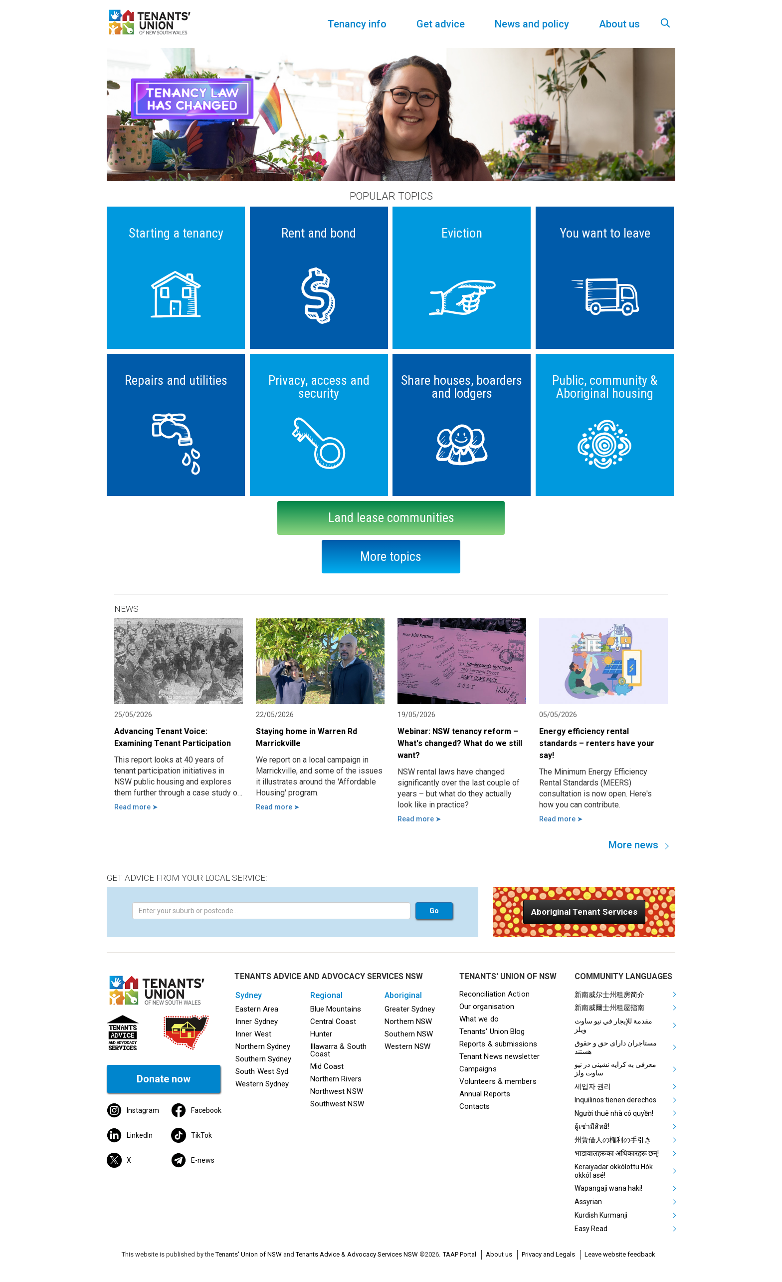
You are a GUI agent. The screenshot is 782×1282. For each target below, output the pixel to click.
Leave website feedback (620, 1254)
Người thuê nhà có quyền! (614, 1113)
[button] (584, 912)
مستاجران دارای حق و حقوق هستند (616, 1047)
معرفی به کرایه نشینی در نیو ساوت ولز (615, 1068)
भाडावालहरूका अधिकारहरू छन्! (617, 1153)
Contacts (474, 1106)
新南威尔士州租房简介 (609, 995)
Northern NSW (408, 1021)
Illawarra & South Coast (338, 1050)
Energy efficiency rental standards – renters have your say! (596, 743)
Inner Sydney (256, 1021)
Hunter (321, 1033)
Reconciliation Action (494, 994)
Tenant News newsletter (499, 1056)
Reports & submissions (498, 1043)
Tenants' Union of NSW (248, 1254)
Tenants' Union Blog (492, 1031)
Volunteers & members (498, 1081)
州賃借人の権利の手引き (613, 1140)
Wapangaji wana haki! (608, 1188)
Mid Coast (327, 1066)
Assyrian (588, 1202)
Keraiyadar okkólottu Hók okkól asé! (614, 1171)
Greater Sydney (410, 1009)
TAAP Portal (459, 1254)
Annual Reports (484, 1093)
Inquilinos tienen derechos (615, 1100)
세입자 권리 (593, 1086)
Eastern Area (256, 1009)
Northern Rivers (336, 1078)
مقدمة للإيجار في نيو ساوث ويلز (613, 1025)
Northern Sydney (262, 1046)
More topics (390, 556)
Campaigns (478, 1068)
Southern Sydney (263, 1058)
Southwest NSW (337, 1103)
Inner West (253, 1033)
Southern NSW (409, 1033)
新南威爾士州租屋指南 (609, 1008)
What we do (479, 1019)
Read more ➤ (136, 807)
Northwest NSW (336, 1091)
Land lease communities (391, 517)
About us (499, 1254)
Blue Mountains (335, 1009)
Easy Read (591, 1229)
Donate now (164, 1079)
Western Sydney (262, 1083)
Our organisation (486, 1006)
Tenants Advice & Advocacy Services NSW (357, 1254)
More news (633, 845)
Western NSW (407, 1046)
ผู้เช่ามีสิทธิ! (592, 1126)
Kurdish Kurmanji (601, 1215)
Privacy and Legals (548, 1254)
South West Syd (261, 1071)
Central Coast (333, 1021)
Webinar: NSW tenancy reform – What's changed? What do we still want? (459, 743)
